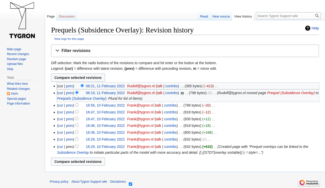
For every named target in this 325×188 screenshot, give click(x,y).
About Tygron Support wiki (89, 181)
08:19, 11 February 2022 (105, 93)
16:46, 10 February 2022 (105, 126)
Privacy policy (59, 181)
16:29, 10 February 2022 (105, 139)
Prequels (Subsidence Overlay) (81, 98)
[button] (185, 51)
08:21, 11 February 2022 (105, 86)
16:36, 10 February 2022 (105, 132)
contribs (171, 86)
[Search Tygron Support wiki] (288, 15)
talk (160, 86)
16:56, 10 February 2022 (105, 105)
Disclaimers (118, 181)
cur (60, 93)
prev (69, 86)
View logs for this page (69, 38)
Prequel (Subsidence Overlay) (291, 93)
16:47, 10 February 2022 (105, 112)
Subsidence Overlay (73, 152)
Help (315, 28)
